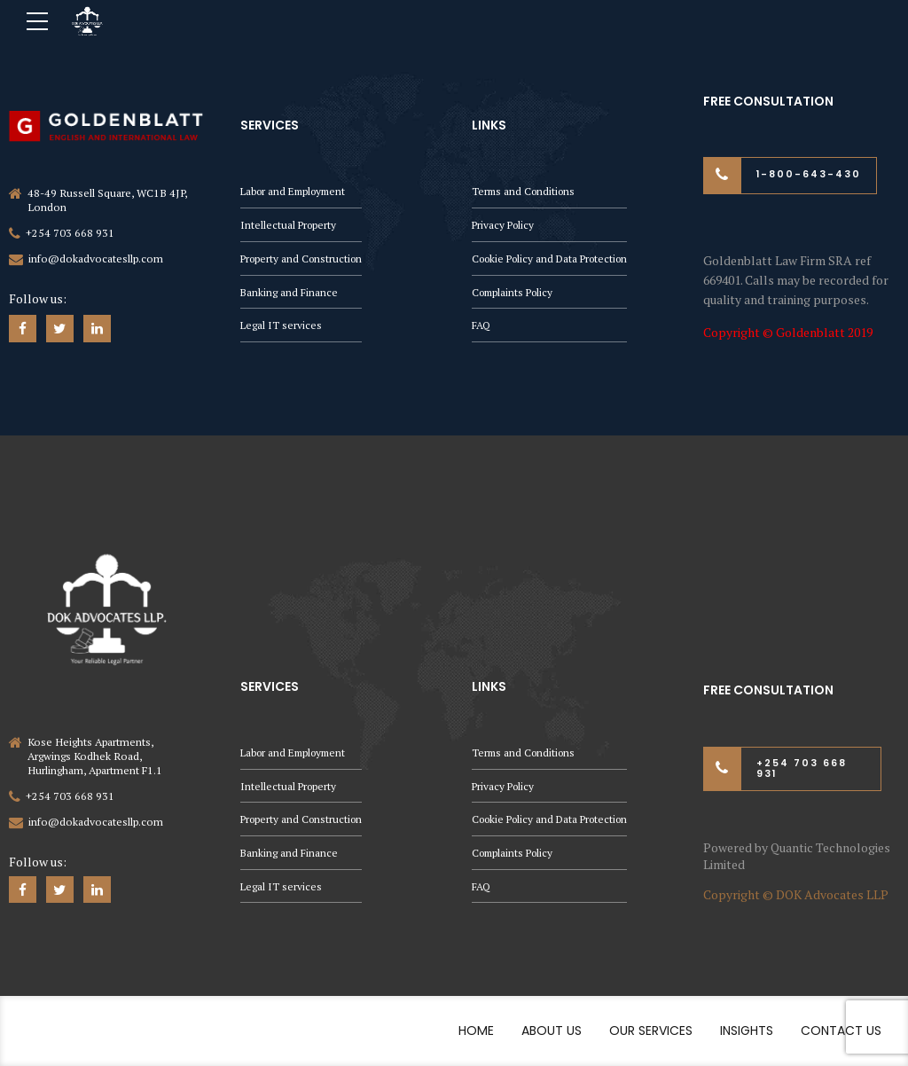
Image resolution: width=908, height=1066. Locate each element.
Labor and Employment (297, 188)
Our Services (651, 1031)
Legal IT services (281, 325)
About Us (551, 1031)
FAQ (481, 325)
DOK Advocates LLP (832, 894)
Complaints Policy (515, 291)
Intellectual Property (289, 223)
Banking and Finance (289, 291)
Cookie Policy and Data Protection (555, 256)
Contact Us (841, 1031)
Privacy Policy (504, 223)
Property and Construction (304, 256)
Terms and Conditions (526, 188)
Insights (746, 1031)
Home (476, 1031)
